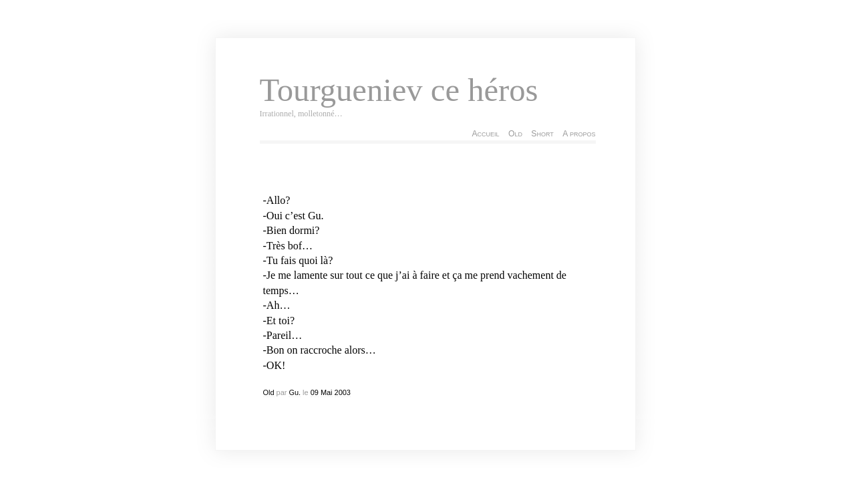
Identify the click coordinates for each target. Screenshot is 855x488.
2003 (343, 392)
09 (315, 392)
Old (515, 133)
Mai (327, 392)
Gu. (295, 392)
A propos (578, 133)
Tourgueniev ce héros (399, 90)
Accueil (485, 133)
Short (542, 133)
